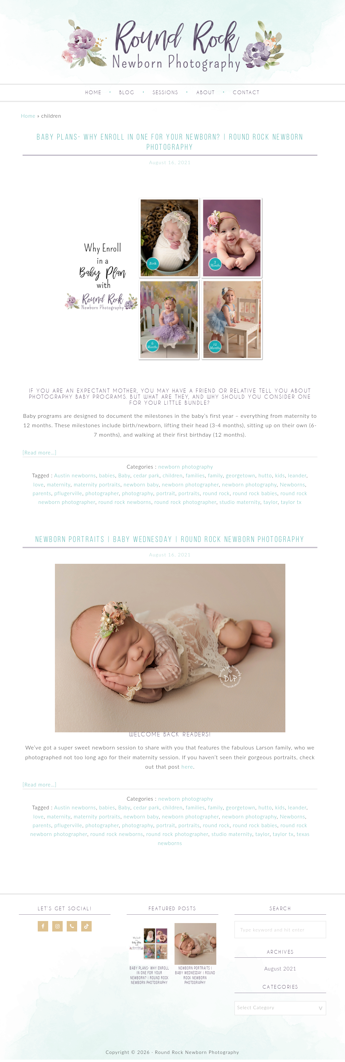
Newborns (292, 487)
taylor (270, 505)
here (187, 769)
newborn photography (185, 469)
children (173, 478)
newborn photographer (190, 487)
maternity (58, 487)
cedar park (146, 478)
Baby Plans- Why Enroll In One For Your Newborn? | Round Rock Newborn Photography (149, 977)
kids (280, 478)
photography (137, 495)
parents (42, 495)
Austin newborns (75, 478)
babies (107, 478)
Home (28, 118)
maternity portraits (97, 487)
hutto (265, 478)
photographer (102, 495)
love (38, 487)
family (215, 478)
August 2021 (280, 971)
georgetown (240, 478)
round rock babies (255, 495)
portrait (165, 495)
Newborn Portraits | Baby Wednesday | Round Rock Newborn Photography (170, 541)
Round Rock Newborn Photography (172, 45)
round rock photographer (185, 505)
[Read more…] (40, 455)
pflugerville (68, 495)
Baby (124, 478)
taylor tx (291, 505)
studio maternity (240, 505)
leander (297, 478)
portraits (188, 495)
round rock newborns (124, 505)
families (195, 478)
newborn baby (141, 487)
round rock (216, 495)
